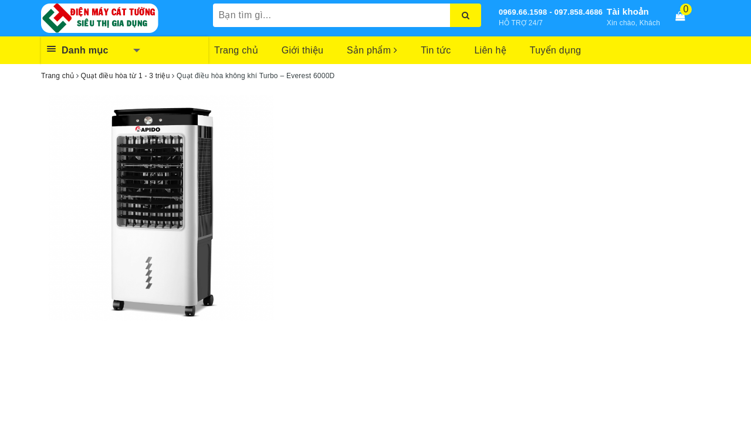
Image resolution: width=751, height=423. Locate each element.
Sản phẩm (372, 50)
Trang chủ (236, 50)
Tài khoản (628, 11)
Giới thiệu (302, 50)
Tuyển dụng (555, 50)
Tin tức (436, 50)
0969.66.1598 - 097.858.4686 (551, 12)
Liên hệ (490, 50)
